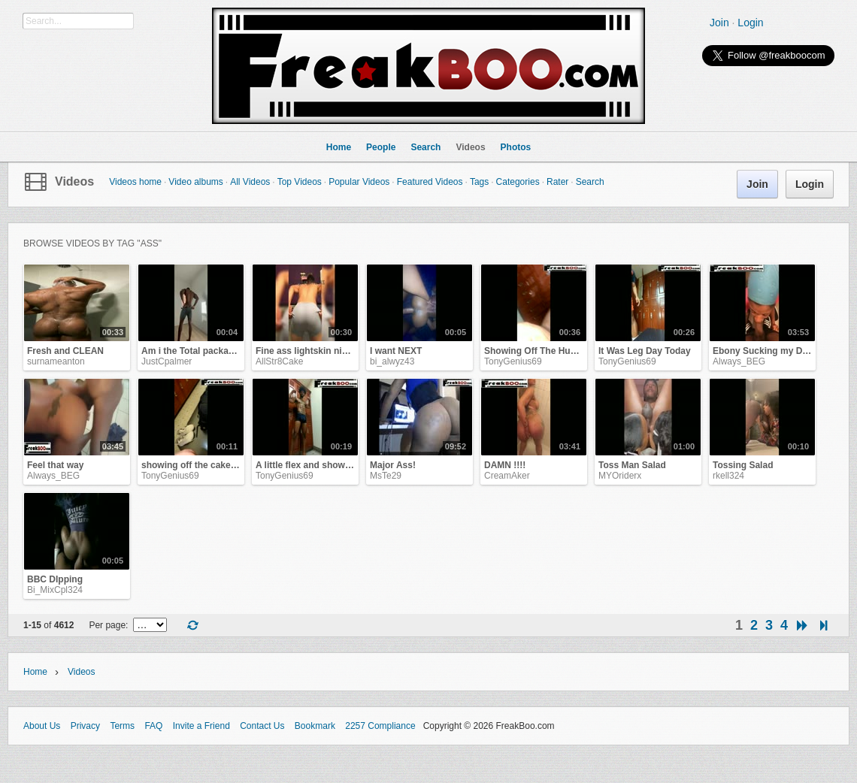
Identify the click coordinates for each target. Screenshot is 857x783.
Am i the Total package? (192, 351)
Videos (74, 181)
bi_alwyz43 (392, 361)
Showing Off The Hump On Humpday (563, 351)
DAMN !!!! (504, 465)
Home (35, 672)
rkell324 (728, 475)
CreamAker (507, 475)
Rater (557, 182)
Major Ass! (393, 465)
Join (719, 23)
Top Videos (299, 182)
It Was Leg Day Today (644, 351)
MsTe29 (385, 475)
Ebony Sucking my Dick (764, 351)
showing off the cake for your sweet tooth (230, 465)
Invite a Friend (201, 726)
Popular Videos (359, 182)
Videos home (135, 182)
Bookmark (315, 726)
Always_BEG (739, 361)
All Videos (250, 182)
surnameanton (56, 361)
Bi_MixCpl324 (55, 590)
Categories (518, 182)
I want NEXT (396, 351)
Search (590, 182)
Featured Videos (430, 182)
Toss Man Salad (632, 465)
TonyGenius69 (513, 361)
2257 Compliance (380, 726)
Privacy (85, 726)
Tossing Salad (743, 465)
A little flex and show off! (309, 465)
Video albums (195, 182)
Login (750, 23)
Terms (122, 726)
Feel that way (55, 465)
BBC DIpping (55, 579)
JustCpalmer (166, 361)
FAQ (153, 726)
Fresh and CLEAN (65, 351)
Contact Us (262, 726)
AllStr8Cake (279, 361)
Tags (479, 182)
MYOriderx (619, 475)
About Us (41, 726)
